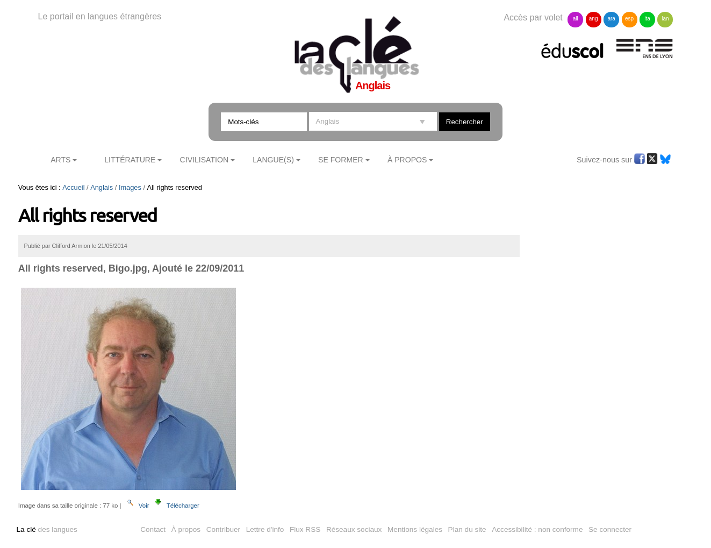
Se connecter (609, 529)
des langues (47, 529)
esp (629, 19)
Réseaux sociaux (354, 529)
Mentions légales (414, 529)
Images (130, 187)
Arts (60, 159)
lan (665, 19)
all (575, 19)
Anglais (101, 187)
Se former (340, 159)
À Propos (407, 159)
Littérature (129, 159)
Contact (153, 529)
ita (647, 19)
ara (611, 19)
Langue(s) (273, 159)
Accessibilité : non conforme (537, 529)
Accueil (73, 187)
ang (593, 19)
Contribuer (223, 529)
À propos (185, 529)
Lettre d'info (265, 529)
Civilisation (204, 159)
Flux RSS (305, 529)
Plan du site (467, 529)
